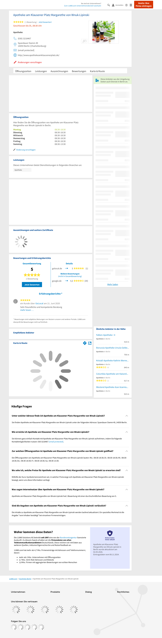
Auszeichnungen (59, 71)
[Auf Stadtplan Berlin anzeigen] (89, 343)
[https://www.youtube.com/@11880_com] (41, 627)
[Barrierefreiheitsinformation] (127, 5)
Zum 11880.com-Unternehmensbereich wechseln (82, 6)
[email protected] (56, 441)
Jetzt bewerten (31, 284)
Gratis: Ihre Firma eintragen (144, 4)
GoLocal (39, 303)
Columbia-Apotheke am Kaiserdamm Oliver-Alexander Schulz (112, 373)
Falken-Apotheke (104, 334)
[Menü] (132, 5)
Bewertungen (79, 71)
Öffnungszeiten (23, 71)
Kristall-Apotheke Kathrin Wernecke (112, 360)
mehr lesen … (27, 309)
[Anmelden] (118, 5)
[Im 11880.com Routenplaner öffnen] (85, 342)
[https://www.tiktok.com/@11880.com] (27, 627)
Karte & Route (97, 71)
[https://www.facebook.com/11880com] (14, 627)
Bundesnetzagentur (68, 537)
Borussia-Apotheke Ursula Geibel (112, 347)
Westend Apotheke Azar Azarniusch (112, 387)
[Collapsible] (127, 416)
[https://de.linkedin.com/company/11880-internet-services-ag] (34, 627)
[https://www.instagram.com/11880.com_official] (20, 627)
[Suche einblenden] (109, 5)
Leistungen (41, 71)
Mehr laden (112, 284)
